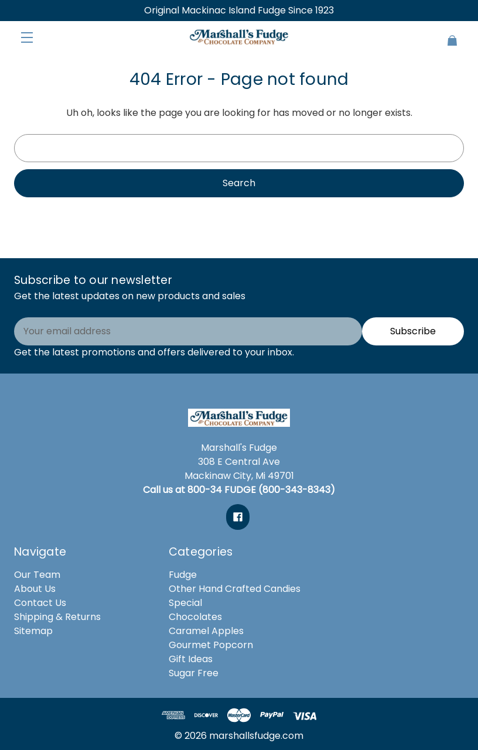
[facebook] (238, 517)
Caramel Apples (206, 631)
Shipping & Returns (57, 617)
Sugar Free (193, 673)
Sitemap (33, 631)
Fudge (183, 574)
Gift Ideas (191, 659)
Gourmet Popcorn (211, 645)
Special (185, 602)
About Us (35, 588)
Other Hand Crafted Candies (235, 588)
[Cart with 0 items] (426, 35)
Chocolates (195, 617)
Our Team (37, 574)
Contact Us (40, 602)
